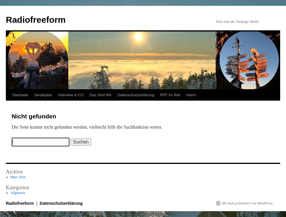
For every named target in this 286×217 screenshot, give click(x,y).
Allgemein (18, 193)
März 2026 (18, 177)
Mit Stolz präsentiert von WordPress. (247, 203)
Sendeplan (43, 95)
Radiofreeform (36, 19)
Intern (191, 95)
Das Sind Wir (101, 95)
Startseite (20, 95)
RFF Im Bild (170, 95)
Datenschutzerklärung (135, 95)
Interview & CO (70, 95)
